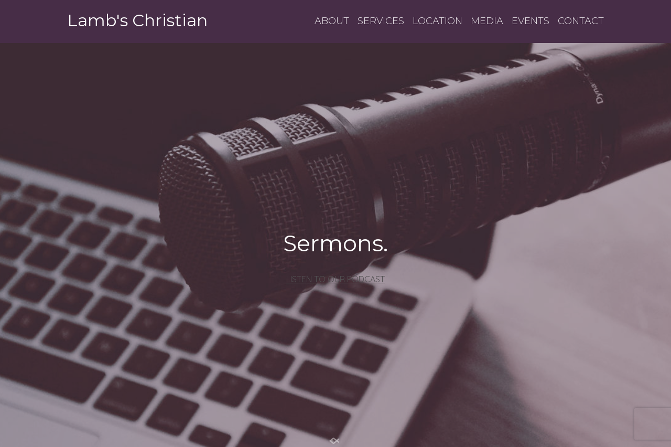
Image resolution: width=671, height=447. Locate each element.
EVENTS (530, 21)
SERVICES (381, 21)
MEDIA (487, 21)
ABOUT (332, 21)
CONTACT (581, 21)
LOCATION (437, 21)
